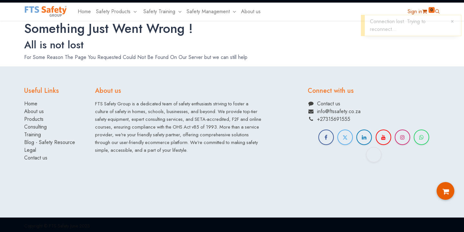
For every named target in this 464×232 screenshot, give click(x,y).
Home (30, 103)
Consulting (35, 126)
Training (32, 134)
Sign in (415, 11)
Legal (30, 150)
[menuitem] (84, 11)
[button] (437, 11)
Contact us (35, 157)
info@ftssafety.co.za (339, 111)
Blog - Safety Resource (50, 142)
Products (34, 119)
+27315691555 (333, 119)
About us (34, 111)
